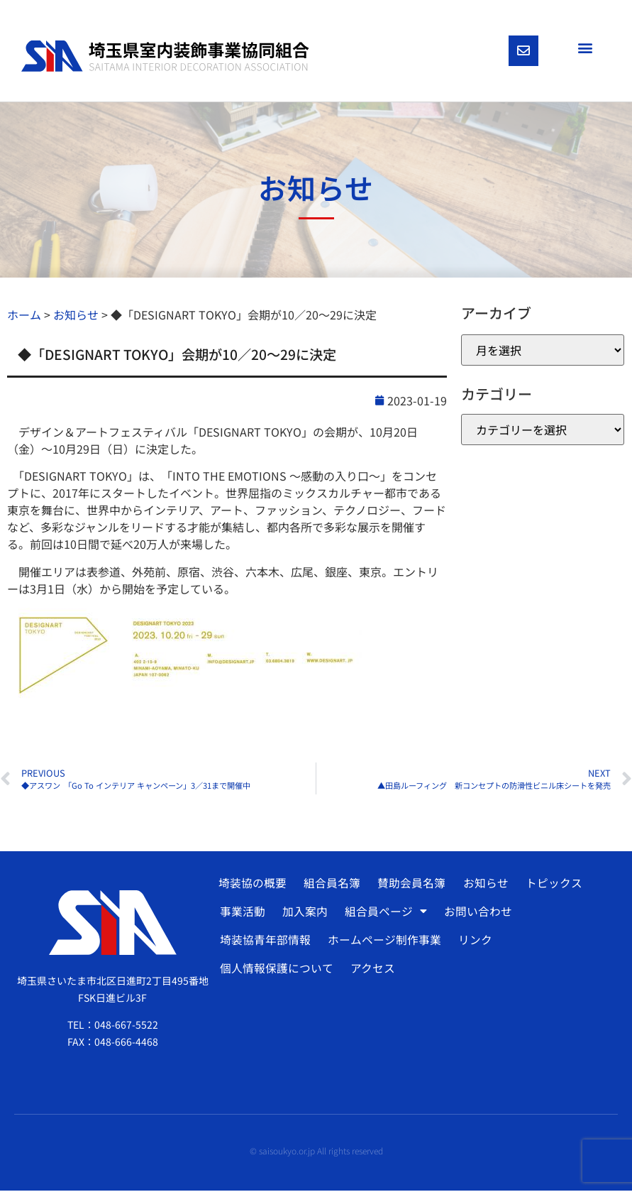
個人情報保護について (276, 969)
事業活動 (242, 913)
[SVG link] (165, 56)
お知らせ (483, 884)
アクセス (371, 969)
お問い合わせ (475, 913)
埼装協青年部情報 (264, 941)
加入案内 (303, 913)
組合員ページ (384, 913)
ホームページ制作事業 (383, 941)
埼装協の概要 (252, 884)
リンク (473, 941)
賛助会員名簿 (410, 884)
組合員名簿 (331, 884)
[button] (585, 47)
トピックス (550, 884)
